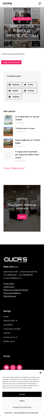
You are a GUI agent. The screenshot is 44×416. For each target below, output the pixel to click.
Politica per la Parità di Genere (16, 290)
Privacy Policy (9, 283)
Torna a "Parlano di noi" (15, 168)
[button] (40, 373)
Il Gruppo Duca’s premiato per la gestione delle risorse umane (27, 155)
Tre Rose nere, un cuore (24, 128)
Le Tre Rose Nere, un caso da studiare (27, 118)
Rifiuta (22, 401)
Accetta (22, 394)
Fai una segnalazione (12, 293)
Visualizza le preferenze (22, 407)
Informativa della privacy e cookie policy (26, 412)
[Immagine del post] (8, 120)
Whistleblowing (10, 296)
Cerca (22, 217)
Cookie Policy (8, 412)
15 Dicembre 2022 (23, 19)
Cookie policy (9, 287)
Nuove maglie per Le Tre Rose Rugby (27, 141)
